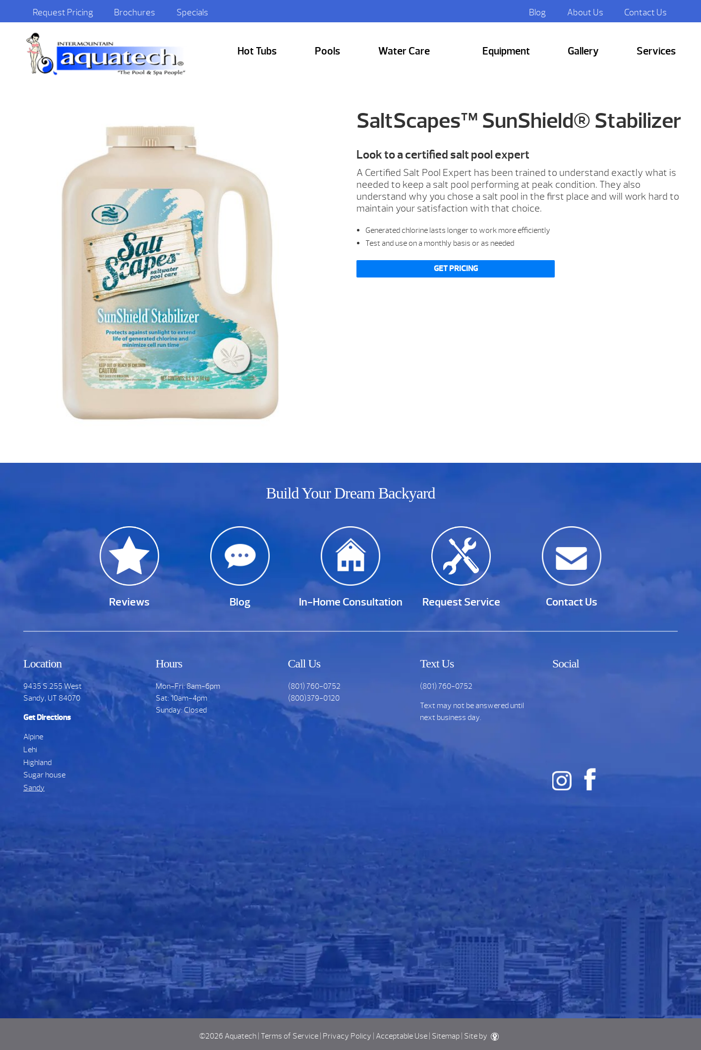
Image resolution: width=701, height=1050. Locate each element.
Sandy (34, 788)
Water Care (404, 51)
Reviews (129, 602)
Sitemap (446, 1036)
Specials (192, 12)
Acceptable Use (401, 1036)
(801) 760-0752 (314, 686)
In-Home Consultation (351, 602)
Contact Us (645, 12)
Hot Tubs (257, 51)
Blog (537, 12)
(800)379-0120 (314, 698)
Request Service (461, 602)
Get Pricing (456, 269)
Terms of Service (289, 1036)
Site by (481, 1036)
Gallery (583, 51)
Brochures (134, 12)
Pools (327, 51)
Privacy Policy (347, 1036)
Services (656, 51)
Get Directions (47, 717)
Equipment (506, 51)
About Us (585, 12)
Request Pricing (63, 12)
